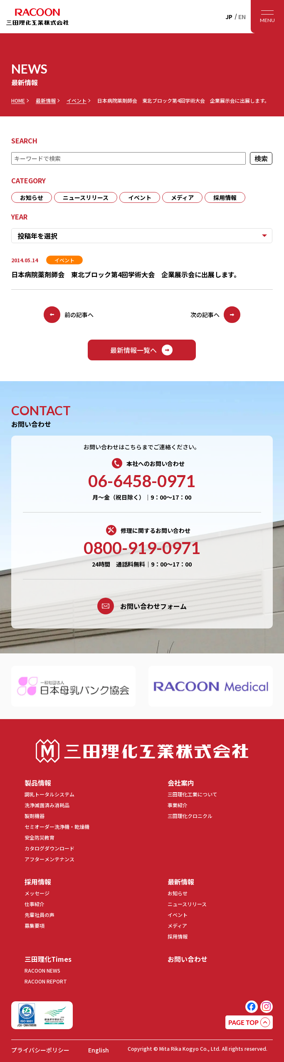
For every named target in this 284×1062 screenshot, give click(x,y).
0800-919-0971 (142, 548)
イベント (76, 100)
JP (228, 17)
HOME (18, 100)
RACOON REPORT (46, 981)
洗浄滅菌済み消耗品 (47, 804)
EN (242, 17)
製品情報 (38, 783)
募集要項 (34, 925)
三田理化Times (48, 959)
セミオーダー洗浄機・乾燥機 (57, 826)
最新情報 (46, 100)
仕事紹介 (34, 903)
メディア (182, 197)
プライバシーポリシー (40, 1050)
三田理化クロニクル (190, 815)
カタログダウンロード (49, 848)
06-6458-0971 (141, 481)
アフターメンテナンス (49, 858)
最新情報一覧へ (141, 350)
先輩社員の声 (39, 914)
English (98, 1050)
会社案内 (181, 783)
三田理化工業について (192, 794)
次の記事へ (215, 314)
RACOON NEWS (42, 970)
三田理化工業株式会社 (142, 750)
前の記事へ (69, 314)
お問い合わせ (187, 959)
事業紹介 (178, 804)
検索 (261, 158)
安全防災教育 (39, 837)
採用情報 (225, 197)
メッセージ (37, 893)
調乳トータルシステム (49, 794)
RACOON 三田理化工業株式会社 (37, 16)
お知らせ (31, 197)
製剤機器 (34, 815)
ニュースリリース (86, 197)
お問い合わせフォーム (142, 606)
